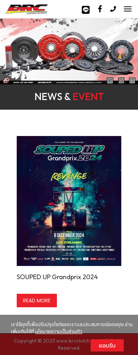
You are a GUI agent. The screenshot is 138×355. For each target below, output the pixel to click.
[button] (10, 52)
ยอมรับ (107, 345)
